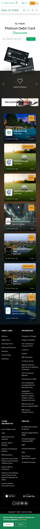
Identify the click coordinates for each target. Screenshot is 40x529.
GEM (23, 445)
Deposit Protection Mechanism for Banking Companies (30, 367)
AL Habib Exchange (28, 462)
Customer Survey (27, 361)
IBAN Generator (7, 455)
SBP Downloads (27, 357)
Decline (20, 524)
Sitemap (4, 336)
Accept (8, 524)
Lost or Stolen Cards (8, 429)
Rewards (5, 351)
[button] (26, 3)
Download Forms (7, 344)
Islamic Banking (10, 2)
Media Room (6, 340)
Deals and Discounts (9, 347)
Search (31, 39)
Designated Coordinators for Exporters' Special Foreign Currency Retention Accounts (28, 395)
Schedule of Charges (29, 336)
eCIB (3, 433)
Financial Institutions (29, 448)
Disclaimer (5, 359)
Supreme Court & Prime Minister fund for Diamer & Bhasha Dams (10, 461)
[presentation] (3, 84)
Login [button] (32, 3)
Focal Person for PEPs (29, 379)
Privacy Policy (6, 355)
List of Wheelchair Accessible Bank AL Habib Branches (28, 385)
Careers (24, 353)
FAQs (23, 452)
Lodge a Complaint (28, 340)
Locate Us (25, 350)
